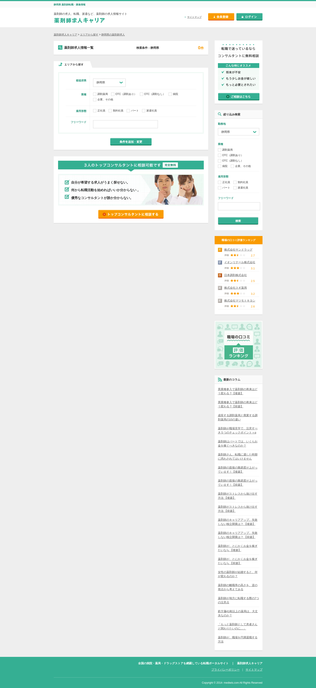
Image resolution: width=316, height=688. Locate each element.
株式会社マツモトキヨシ (239, 300)
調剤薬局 (102, 94)
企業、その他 (105, 99)
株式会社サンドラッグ (238, 249)
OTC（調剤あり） (126, 94)
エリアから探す (89, 34)
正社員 (101, 110)
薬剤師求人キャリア (65, 34)
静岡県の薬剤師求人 (113, 34)
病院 (175, 94)
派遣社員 (151, 110)
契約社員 (118, 110)
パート (135, 110)
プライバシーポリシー (225, 669)
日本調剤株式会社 (235, 275)
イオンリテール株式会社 (239, 262)
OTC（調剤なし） (154, 94)
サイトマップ (194, 17)
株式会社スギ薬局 (235, 287)
